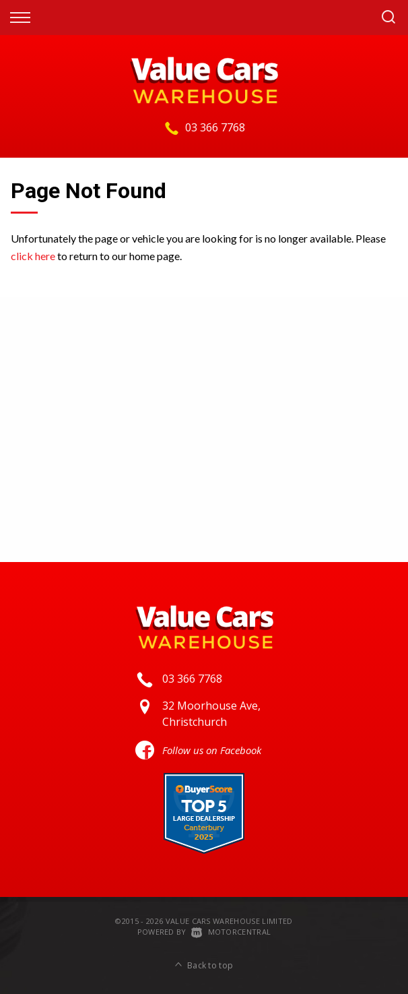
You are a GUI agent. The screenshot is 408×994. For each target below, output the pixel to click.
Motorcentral (231, 932)
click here (33, 255)
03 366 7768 (215, 127)
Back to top (204, 965)
